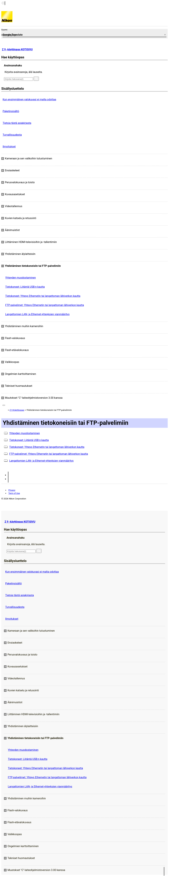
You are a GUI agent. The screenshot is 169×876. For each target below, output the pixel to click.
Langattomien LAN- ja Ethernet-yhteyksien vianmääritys (37, 314)
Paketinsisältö (11, 111)
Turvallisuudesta (12, 134)
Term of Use (14, 493)
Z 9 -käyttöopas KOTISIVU (17, 49)
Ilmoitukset (9, 146)
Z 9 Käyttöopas (17, 410)
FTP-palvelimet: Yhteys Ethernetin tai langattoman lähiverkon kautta (44, 305)
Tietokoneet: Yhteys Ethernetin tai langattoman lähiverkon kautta (42, 296)
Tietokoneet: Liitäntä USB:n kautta (25, 286)
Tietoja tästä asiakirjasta (17, 123)
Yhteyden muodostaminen (20, 277)
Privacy (11, 490)
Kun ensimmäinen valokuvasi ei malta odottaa (29, 99)
